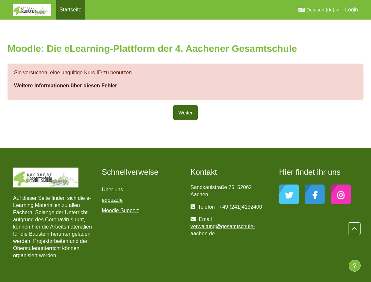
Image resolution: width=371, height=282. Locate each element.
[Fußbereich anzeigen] (355, 266)
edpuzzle (112, 200)
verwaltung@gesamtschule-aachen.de (223, 230)
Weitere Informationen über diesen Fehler (65, 85)
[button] (319, 10)
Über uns (112, 189)
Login (351, 9)
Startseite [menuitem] (70, 9)
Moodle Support (120, 210)
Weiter (185, 112)
